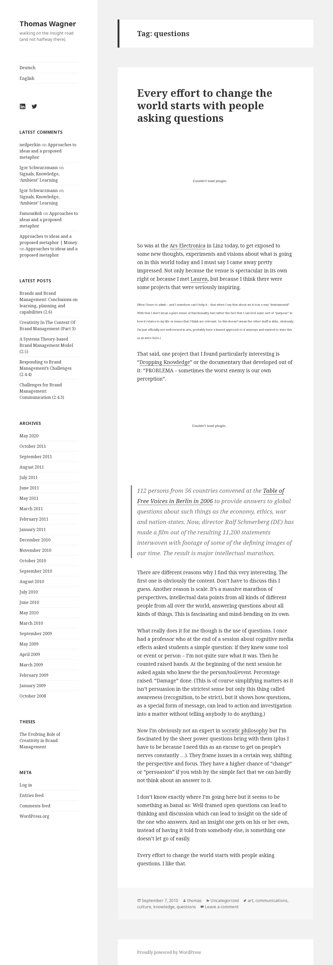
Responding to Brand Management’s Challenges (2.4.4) (46, 368)
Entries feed (32, 795)
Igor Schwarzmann (39, 167)
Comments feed (35, 806)
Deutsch (27, 68)
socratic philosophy (245, 730)
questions (186, 907)
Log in (26, 785)
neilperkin (30, 145)
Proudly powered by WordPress (169, 952)
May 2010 (29, 613)
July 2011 (29, 477)
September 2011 (36, 456)
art (250, 900)
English (27, 78)
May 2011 (29, 498)
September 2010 (36, 571)
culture (144, 907)
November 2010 (35, 550)
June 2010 (29, 602)
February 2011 (34, 519)
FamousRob (31, 213)
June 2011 (29, 488)
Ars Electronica (188, 245)
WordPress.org (34, 816)
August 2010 (32, 581)
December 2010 (35, 540)
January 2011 (33, 529)
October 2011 (33, 446)
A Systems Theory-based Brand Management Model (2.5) (46, 345)
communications (271, 900)
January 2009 (33, 685)
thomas (194, 900)
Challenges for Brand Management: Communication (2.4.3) (42, 391)
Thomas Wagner (48, 23)
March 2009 (31, 665)
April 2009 (30, 654)
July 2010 (29, 592)
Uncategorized (224, 900)
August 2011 (32, 467)
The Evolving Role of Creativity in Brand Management (40, 740)
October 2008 (33, 696)
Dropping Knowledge (164, 362)
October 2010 (33, 561)
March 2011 (31, 509)
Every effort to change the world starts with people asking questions (204, 105)
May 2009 (29, 644)
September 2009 (36, 633)
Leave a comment (222, 907)
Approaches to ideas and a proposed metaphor (48, 151)
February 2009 (34, 675)
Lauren (199, 279)
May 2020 (29, 436)
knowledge (164, 907)
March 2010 (31, 623)
